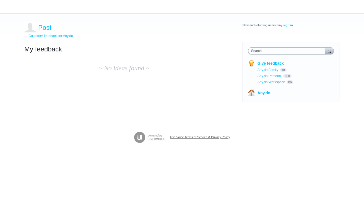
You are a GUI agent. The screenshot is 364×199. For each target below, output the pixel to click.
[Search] (329, 50)
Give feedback (271, 63)
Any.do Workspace (272, 82)
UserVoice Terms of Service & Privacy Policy (200, 137)
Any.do (264, 93)
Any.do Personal (270, 76)
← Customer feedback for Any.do (48, 36)
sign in (288, 25)
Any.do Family (268, 70)
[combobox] (288, 51)
